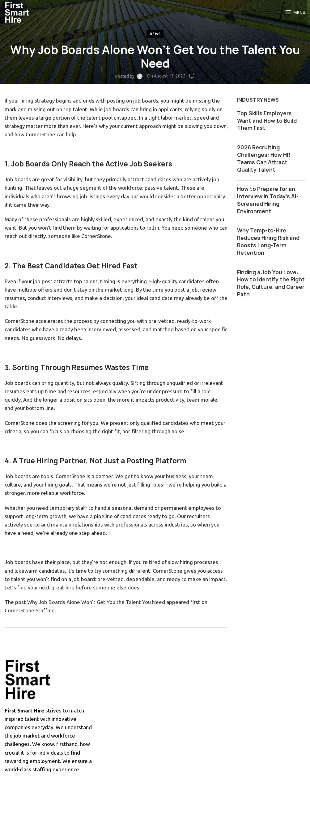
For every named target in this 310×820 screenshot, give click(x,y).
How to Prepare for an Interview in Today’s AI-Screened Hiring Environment (268, 199)
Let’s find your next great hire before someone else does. (73, 587)
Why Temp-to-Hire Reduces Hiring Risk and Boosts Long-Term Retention (268, 241)
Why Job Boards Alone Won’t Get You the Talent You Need (96, 602)
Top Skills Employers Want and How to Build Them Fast (267, 121)
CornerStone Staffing (30, 610)
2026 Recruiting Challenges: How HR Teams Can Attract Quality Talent (263, 158)
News (155, 34)
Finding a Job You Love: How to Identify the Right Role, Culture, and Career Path (271, 283)
